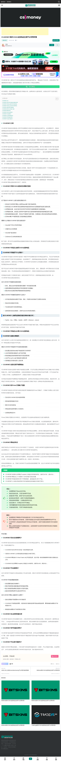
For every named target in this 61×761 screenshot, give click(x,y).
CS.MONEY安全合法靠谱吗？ (7, 112)
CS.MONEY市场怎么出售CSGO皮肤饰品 (9, 105)
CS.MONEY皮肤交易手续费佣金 (8, 107)
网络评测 (5, 40)
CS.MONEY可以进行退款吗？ (7, 118)
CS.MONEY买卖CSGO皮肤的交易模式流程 (10, 102)
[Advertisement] (24, 31)
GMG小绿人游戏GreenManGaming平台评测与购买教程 (15, 670)
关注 (51, 45)
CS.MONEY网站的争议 (6, 110)
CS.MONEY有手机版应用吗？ (7, 117)
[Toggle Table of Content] (56, 98)
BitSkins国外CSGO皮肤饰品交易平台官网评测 (48, 670)
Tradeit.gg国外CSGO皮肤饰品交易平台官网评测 (43, 725)
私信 (57, 45)
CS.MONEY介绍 (5, 100)
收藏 (11, 664)
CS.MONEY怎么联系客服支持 (7, 115)
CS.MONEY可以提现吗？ (6, 113)
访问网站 (56, 40)
